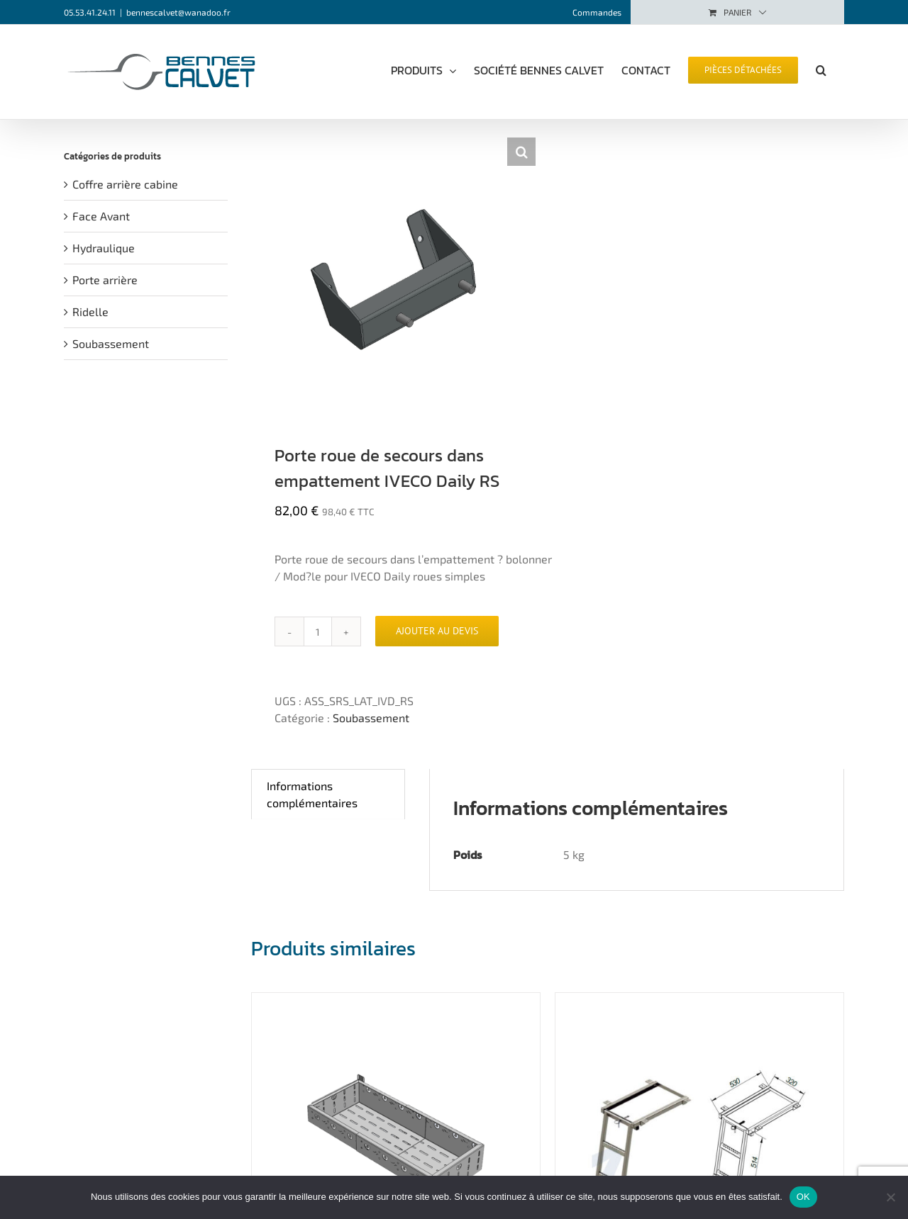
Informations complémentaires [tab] (312, 794)
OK (803, 1196)
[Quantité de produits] (318, 631)
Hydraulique (103, 247)
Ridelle (90, 311)
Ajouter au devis (437, 630)
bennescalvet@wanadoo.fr (178, 12)
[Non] (890, 1197)
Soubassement (371, 717)
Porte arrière (105, 279)
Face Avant (101, 216)
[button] (821, 69)
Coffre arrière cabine (125, 184)
